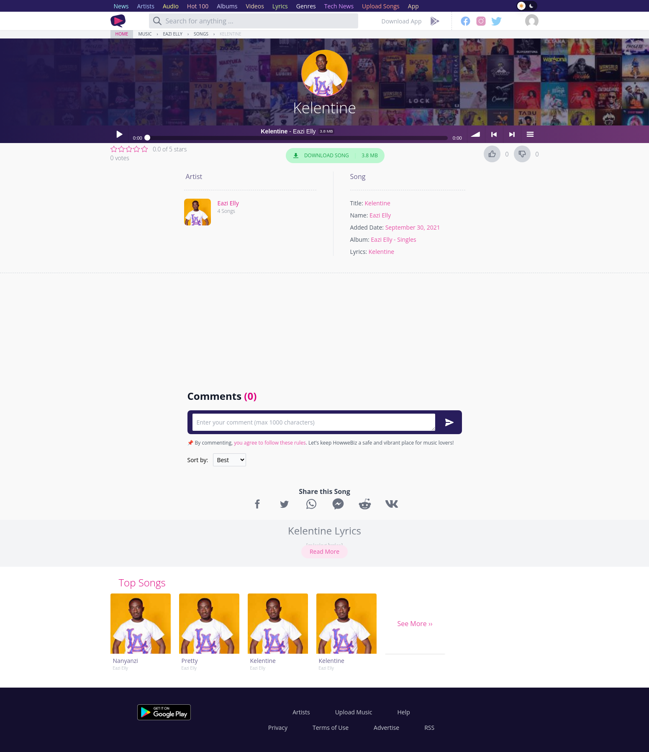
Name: (359, 215)
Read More (324, 551)
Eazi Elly (172, 34)
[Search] (157, 20)
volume (476, 134)
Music (144, 34)
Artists (301, 712)
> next (512, 134)
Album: (359, 239)
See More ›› (414, 623)
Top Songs (142, 582)
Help (403, 712)
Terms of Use (331, 728)
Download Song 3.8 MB (335, 155)
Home (121, 34)
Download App (402, 21)
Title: (356, 203)
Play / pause (119, 134)
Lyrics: (358, 252)
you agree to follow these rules (270, 442)
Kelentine (230, 34)
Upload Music (353, 712)
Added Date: (367, 227)
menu (530, 134)
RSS (429, 728)
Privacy (277, 728)
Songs (201, 34)
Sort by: (197, 460)
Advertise (386, 728)
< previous (494, 134)
